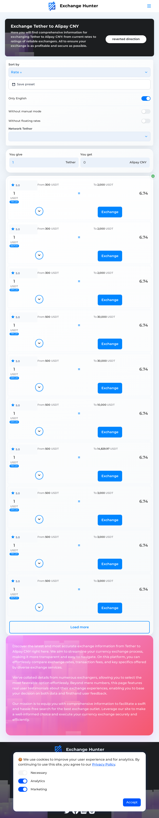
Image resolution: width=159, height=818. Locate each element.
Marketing (39, 789)
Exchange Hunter (73, 5)
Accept (131, 802)
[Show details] (39, 211)
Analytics (38, 781)
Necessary (39, 773)
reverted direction (126, 39)
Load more (79, 627)
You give (15, 154)
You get (86, 154)
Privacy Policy (103, 764)
